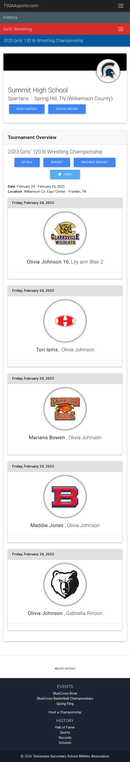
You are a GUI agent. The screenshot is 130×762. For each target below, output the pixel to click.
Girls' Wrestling (17, 29)
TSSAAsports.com (20, 5)
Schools (65, 743)
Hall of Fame (65, 727)
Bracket (57, 162)
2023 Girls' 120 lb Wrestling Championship (43, 40)
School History (67, 109)
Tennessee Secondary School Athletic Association (71, 756)
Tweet (65, 174)
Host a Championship (65, 712)
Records (65, 738)
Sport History (27, 109)
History (10, 17)
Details (27, 162)
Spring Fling (65, 704)
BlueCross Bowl (65, 693)
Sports (65, 732)
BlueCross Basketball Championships (65, 698)
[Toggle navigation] (121, 6)
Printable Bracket (94, 162)
